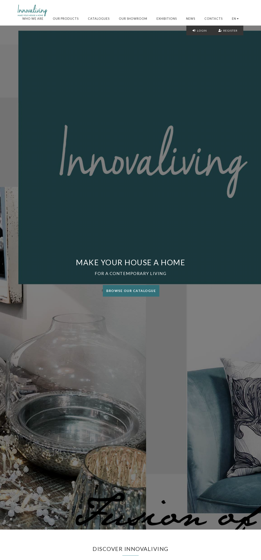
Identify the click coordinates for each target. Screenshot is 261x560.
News (190, 18)
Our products (66, 18)
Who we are (33, 18)
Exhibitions (167, 18)
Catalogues (99, 18)
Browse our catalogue (131, 291)
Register (228, 30)
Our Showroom (133, 18)
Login (199, 30)
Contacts (213, 18)
